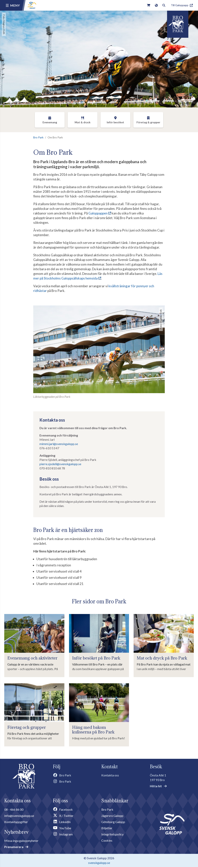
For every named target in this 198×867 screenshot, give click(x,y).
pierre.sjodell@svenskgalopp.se (60, 464)
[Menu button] (12, 5)
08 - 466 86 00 (13, 809)
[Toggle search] (164, 5)
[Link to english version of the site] (156, 5)
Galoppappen (98, 213)
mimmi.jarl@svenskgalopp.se (58, 444)
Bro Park (38, 137)
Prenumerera (16, 847)
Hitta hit (158, 786)
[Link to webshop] (149, 5)
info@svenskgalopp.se (19, 815)
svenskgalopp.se (99, 862)
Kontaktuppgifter (16, 822)
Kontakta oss (110, 775)
